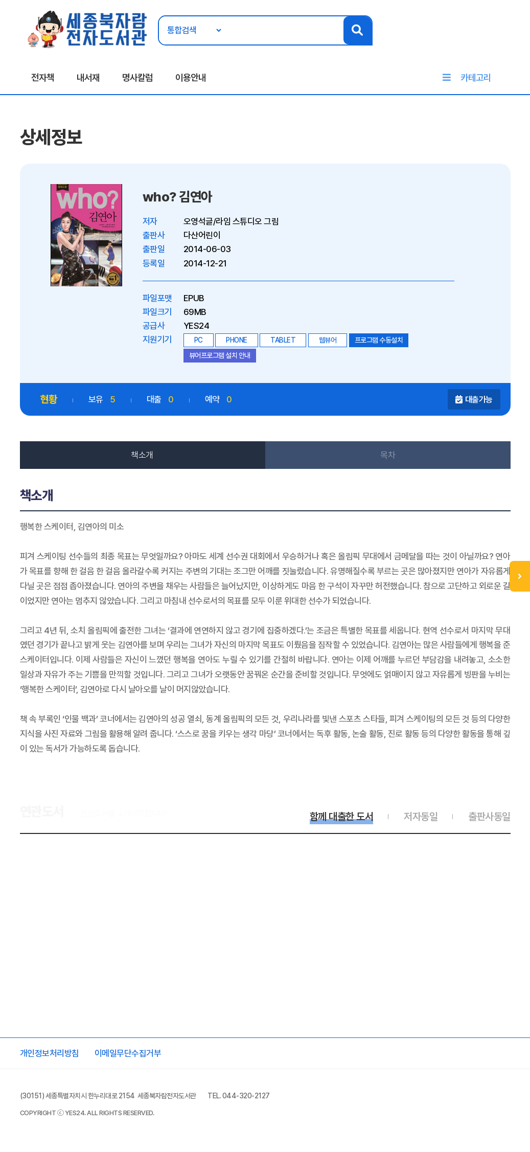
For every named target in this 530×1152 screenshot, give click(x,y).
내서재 (88, 77)
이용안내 (190, 77)
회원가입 (510, 39)
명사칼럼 (137, 77)
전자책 (42, 77)
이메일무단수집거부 (128, 1053)
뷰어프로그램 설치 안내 (219, 355)
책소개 (142, 455)
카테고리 (475, 77)
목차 (387, 455)
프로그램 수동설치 (379, 340)
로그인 (483, 39)
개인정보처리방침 (49, 1053)
